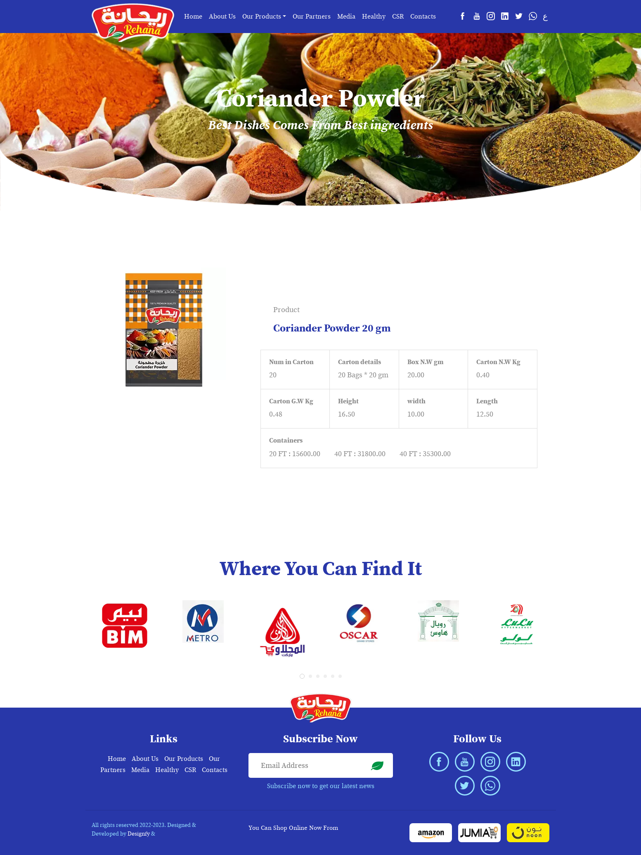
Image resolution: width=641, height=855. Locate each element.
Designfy (139, 834)
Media (346, 16)
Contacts (423, 16)
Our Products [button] (261, 16)
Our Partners (312, 16)
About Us (222, 16)
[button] (302, 676)
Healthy (374, 16)
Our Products (183, 758)
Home (193, 16)
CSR (398, 16)
